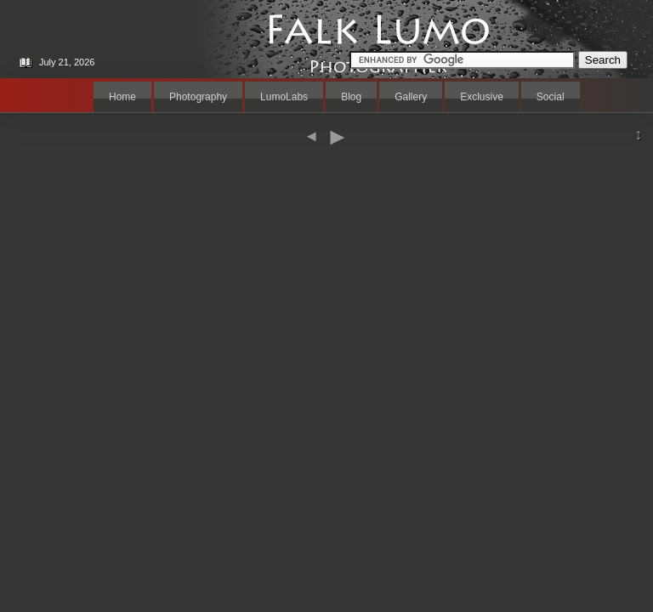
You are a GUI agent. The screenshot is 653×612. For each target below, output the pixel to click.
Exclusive (481, 97)
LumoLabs (284, 97)
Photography (198, 97)
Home (122, 97)
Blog (351, 97)
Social (551, 97)
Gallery (411, 97)
